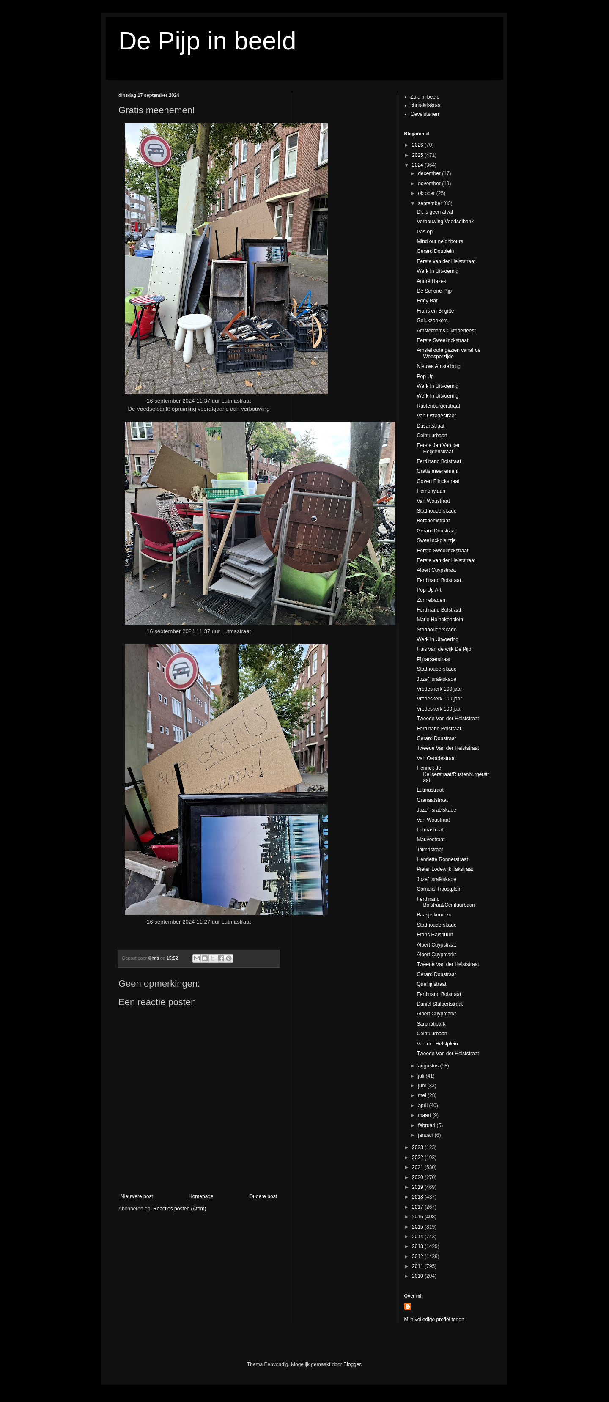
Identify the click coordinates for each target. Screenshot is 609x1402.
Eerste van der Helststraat (446, 261)
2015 (418, 1227)
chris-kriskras (426, 105)
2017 (418, 1207)
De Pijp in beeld (207, 41)
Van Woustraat (433, 501)
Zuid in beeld (425, 97)
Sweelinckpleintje (436, 540)
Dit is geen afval (435, 212)
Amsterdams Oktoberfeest (446, 331)
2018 (418, 1197)
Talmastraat (430, 850)
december (430, 173)
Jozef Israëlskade (436, 679)
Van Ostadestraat (436, 416)
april (423, 1105)
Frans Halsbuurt (435, 935)
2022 (418, 1158)
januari (426, 1135)
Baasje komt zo (434, 915)
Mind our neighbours (440, 241)
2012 (418, 1256)
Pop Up (425, 376)
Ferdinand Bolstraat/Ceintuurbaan (446, 902)
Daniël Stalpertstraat (440, 1004)
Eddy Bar (427, 301)
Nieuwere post (137, 1196)
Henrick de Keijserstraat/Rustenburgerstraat (453, 774)
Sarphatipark (431, 1024)
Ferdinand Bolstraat (439, 461)
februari (427, 1125)
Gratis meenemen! (437, 471)
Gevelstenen (425, 114)
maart (425, 1115)
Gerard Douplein (435, 251)
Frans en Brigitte (435, 311)
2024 (418, 165)
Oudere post (263, 1196)
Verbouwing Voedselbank (445, 222)
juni (422, 1086)
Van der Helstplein (437, 1044)
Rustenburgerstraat (438, 406)
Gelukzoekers (432, 321)
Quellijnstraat (431, 984)
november (430, 184)
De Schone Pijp (434, 291)
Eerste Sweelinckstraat (442, 340)
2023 (418, 1147)
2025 (418, 155)
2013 (418, 1246)
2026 (418, 145)
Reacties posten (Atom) (179, 1209)
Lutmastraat (430, 790)
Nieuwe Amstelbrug (438, 366)
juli (421, 1076)
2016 (418, 1217)
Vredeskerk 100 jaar (439, 689)
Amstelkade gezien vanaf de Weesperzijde (448, 353)
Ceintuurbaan (432, 436)
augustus (429, 1066)
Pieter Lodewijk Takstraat (445, 869)
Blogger (352, 1364)
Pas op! (425, 232)
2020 (418, 1177)
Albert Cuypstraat (436, 570)
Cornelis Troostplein (439, 889)
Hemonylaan (431, 491)
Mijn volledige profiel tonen (434, 1319)
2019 (418, 1187)
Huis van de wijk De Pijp (444, 649)
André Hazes (431, 281)
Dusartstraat (430, 426)
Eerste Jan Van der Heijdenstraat (438, 448)
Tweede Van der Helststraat (448, 719)
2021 (418, 1167)
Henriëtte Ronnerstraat (442, 859)
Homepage (201, 1196)
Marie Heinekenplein (440, 620)
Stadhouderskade (436, 511)
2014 (418, 1237)
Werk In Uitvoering (437, 271)
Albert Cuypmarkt (436, 955)
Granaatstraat (432, 800)
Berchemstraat (433, 521)
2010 (418, 1276)
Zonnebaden (431, 600)
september (430, 203)
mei (423, 1095)
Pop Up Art (429, 590)
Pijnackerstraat (433, 659)
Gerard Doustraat (436, 531)
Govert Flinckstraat (438, 481)
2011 (418, 1266)
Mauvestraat (430, 839)
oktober (427, 193)
